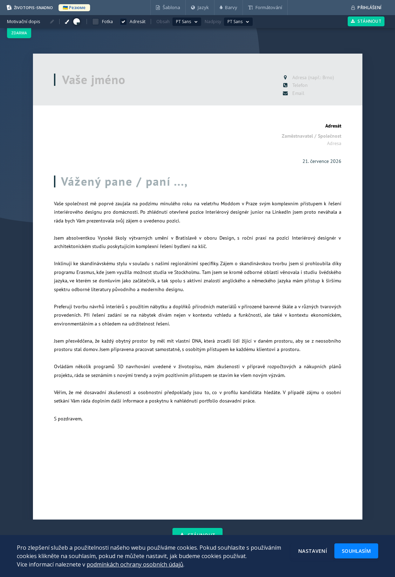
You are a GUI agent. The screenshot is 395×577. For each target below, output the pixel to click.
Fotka (107, 22)
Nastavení (312, 551)
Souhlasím (356, 551)
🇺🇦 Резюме (74, 8)
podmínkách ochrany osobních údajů (135, 564)
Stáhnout (366, 21)
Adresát (333, 126)
